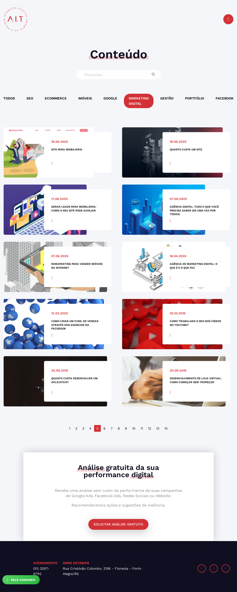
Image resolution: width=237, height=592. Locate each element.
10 (133, 428)
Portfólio (194, 98)
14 (166, 428)
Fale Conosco (21, 580)
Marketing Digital (139, 100)
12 (149, 428)
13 (157, 428)
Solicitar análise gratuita (118, 524)
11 (142, 428)
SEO (29, 98)
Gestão (166, 98)
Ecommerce (56, 98)
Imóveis (85, 98)
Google (110, 98)
